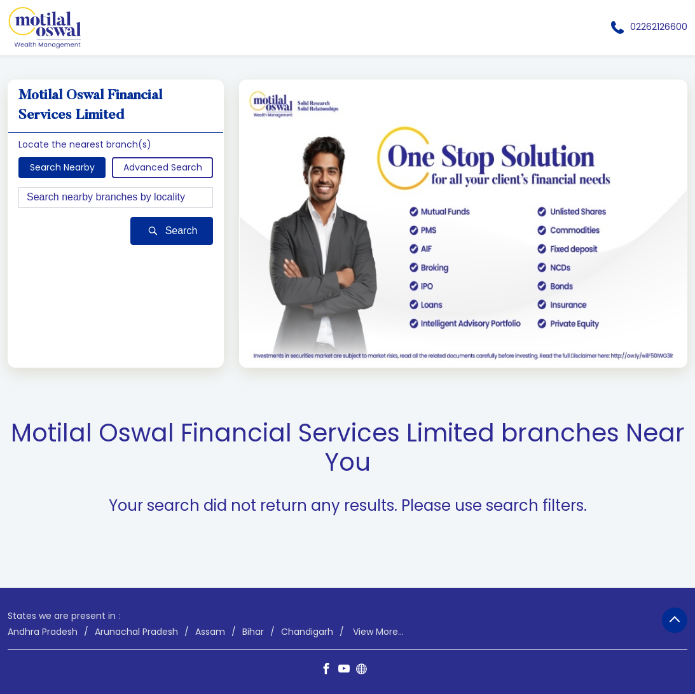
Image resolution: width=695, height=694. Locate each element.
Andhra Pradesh (43, 631)
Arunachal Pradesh (136, 631)
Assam (210, 631)
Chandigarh (307, 631)
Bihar (253, 631)
